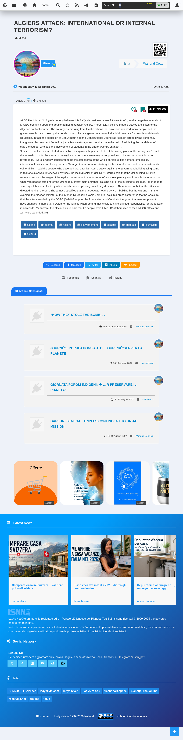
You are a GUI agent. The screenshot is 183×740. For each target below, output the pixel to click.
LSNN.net (29, 703)
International (147, 373)
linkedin (111, 274)
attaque (109, 234)
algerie (29, 234)
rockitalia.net (17, 711)
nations (65, 234)
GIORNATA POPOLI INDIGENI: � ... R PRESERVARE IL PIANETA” (94, 397)
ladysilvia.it (70, 703)
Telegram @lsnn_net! (132, 669)
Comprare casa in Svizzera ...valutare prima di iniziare (37, 597)
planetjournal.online (144, 703)
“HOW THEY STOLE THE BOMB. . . (78, 325)
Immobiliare (19, 612)
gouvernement (87, 234)
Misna (47, 64)
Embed (130, 274)
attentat (46, 234)
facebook (74, 274)
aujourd (29, 243)
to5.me (34, 711)
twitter (93, 274)
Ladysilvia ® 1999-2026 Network (74, 729)
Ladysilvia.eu (91, 703)
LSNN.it (14, 703)
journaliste (149, 234)
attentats (128, 234)
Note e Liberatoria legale (132, 729)
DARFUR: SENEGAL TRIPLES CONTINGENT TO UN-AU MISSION (94, 433)
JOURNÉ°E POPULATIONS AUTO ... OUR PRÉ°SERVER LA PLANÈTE (97, 361)
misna (126, 64)
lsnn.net (42, 729)
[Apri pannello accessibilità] (25, 5)
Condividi (53, 274)
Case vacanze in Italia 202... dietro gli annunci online (100, 597)
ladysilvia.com (49, 703)
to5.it (47, 711)
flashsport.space (116, 703)
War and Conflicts (155, 64)
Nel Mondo (147, 409)
